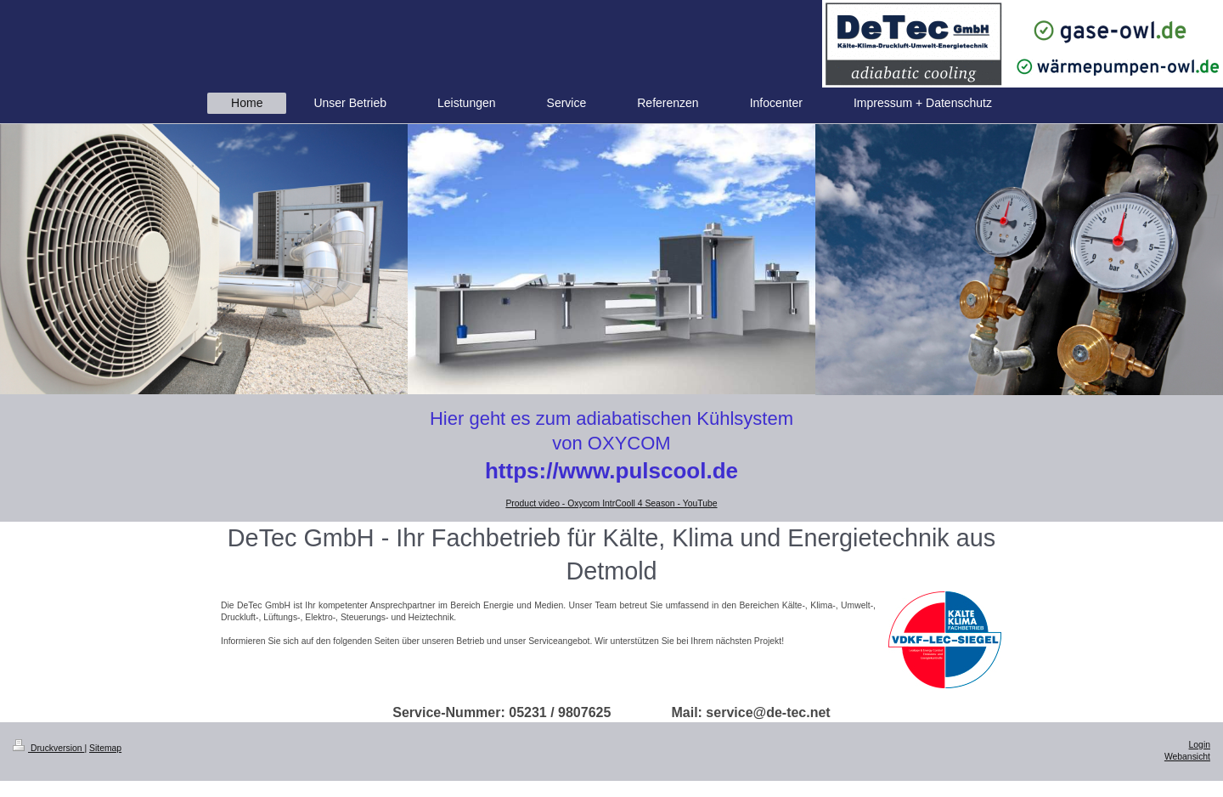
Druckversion (48, 748)
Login (1199, 744)
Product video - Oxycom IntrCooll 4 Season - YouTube (611, 503)
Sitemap (105, 748)
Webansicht (1187, 756)
